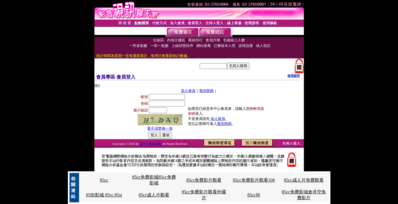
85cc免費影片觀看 (203, 180)
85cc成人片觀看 (154, 195)
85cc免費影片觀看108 (254, 180)
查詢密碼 (206, 91)
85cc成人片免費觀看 (304, 180)
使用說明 (293, 75)
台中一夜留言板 (151, 143)
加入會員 (188, 91)
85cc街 (253, 195)
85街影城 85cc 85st (104, 195)
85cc (104, 180)
